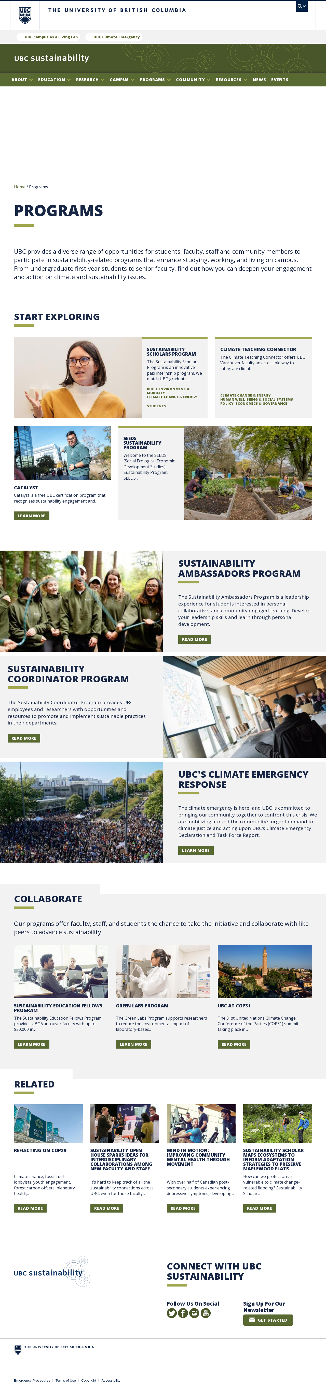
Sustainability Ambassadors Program (239, 569)
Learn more (32, 516)
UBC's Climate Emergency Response (243, 780)
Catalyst (26, 488)
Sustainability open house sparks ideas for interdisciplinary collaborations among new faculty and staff (121, 1160)
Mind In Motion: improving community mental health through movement (198, 1158)
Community (193, 79)
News (259, 79)
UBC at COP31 (234, 1006)
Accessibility (111, 1381)
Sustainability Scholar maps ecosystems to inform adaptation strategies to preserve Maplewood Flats (273, 1160)
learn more (196, 851)
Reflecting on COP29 (40, 1151)
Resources (232, 79)
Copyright (88, 1381)
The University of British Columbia (24, 15)
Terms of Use (66, 1381)
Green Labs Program (142, 1006)
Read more (111, 378)
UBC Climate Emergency (116, 37)
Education (54, 79)
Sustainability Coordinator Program (68, 674)
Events (280, 79)
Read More (194, 640)
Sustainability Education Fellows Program (58, 1008)
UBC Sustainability (52, 1273)
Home (19, 187)
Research (90, 79)
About (22, 79)
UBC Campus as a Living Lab (51, 37)
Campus (122, 79)
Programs (155, 79)
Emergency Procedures (32, 1381)
